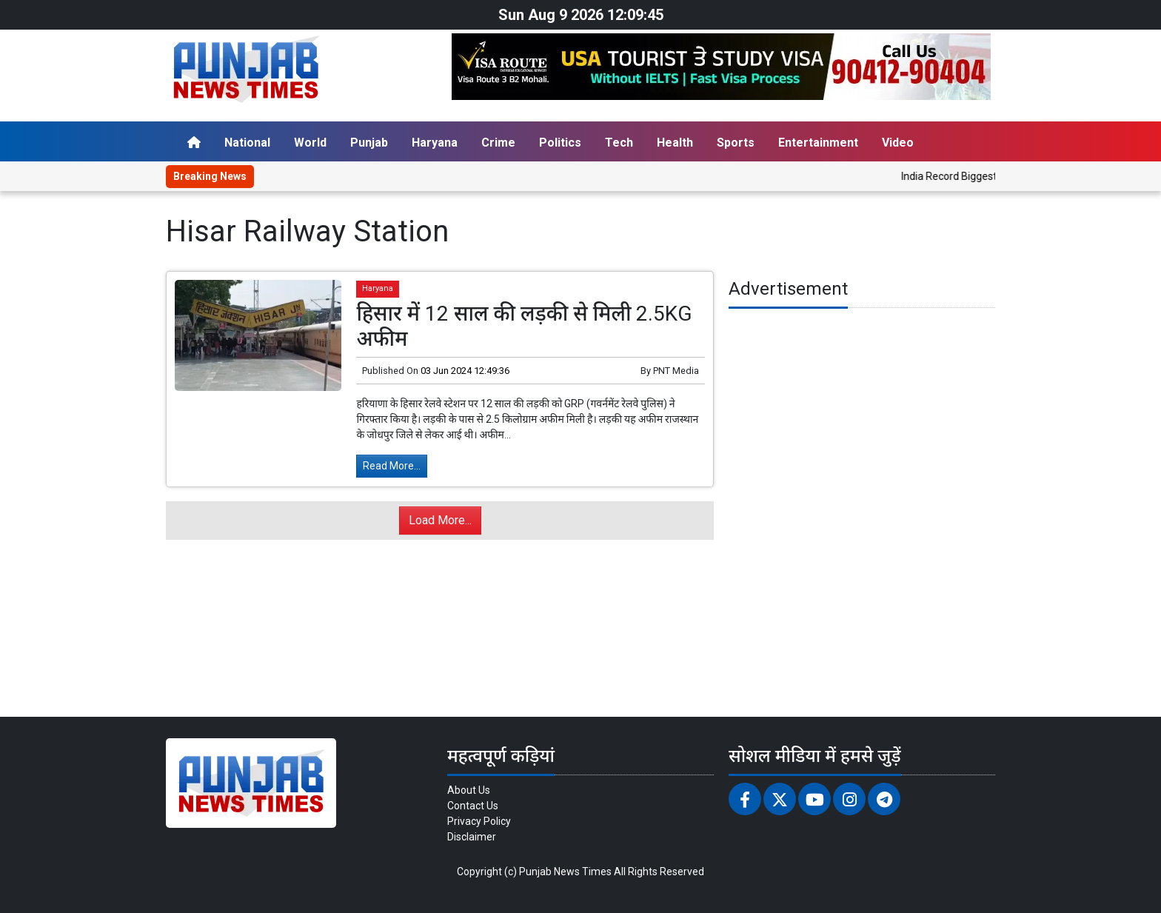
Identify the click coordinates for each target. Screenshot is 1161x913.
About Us (468, 790)
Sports (736, 143)
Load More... (440, 520)
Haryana (435, 143)
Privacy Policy (479, 821)
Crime (498, 143)
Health (675, 143)
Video (898, 143)
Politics (560, 143)
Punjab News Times (565, 871)
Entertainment (818, 143)
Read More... (392, 466)
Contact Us (472, 806)
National (247, 143)
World (310, 143)
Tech (619, 143)
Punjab (369, 143)
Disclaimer (471, 837)
